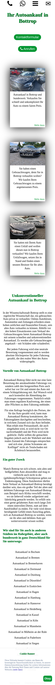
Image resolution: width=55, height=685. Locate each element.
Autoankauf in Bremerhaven (27, 563)
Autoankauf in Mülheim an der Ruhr (27, 632)
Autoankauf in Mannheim (27, 626)
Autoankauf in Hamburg (27, 597)
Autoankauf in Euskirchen (27, 586)
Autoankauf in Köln (27, 620)
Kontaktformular (27, 37)
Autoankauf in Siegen (27, 643)
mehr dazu (17, 670)
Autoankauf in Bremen (27, 557)
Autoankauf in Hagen (27, 592)
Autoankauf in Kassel (27, 614)
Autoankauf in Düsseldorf (27, 580)
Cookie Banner (27, 653)
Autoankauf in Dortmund (27, 569)
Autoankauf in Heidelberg (27, 609)
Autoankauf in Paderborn (27, 637)
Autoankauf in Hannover (27, 603)
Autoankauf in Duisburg (27, 574)
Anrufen (27, 49)
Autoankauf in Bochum (27, 552)
